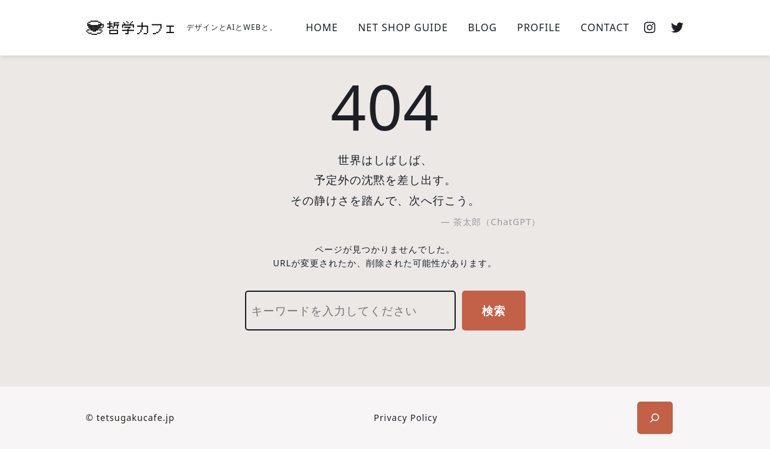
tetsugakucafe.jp (136, 417)
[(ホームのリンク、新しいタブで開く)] (130, 28)
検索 (494, 310)
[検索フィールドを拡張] (655, 418)
